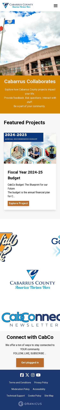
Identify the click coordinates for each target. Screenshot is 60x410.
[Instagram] (33, 375)
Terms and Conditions (20, 382)
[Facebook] (22, 375)
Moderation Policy (21, 389)
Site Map (48, 395)
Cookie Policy (34, 395)
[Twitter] (27, 375)
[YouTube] (38, 375)
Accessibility (39, 389)
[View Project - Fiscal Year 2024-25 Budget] (30, 171)
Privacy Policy (41, 382)
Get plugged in (30, 362)
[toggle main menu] (55, 6)
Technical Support (16, 395)
